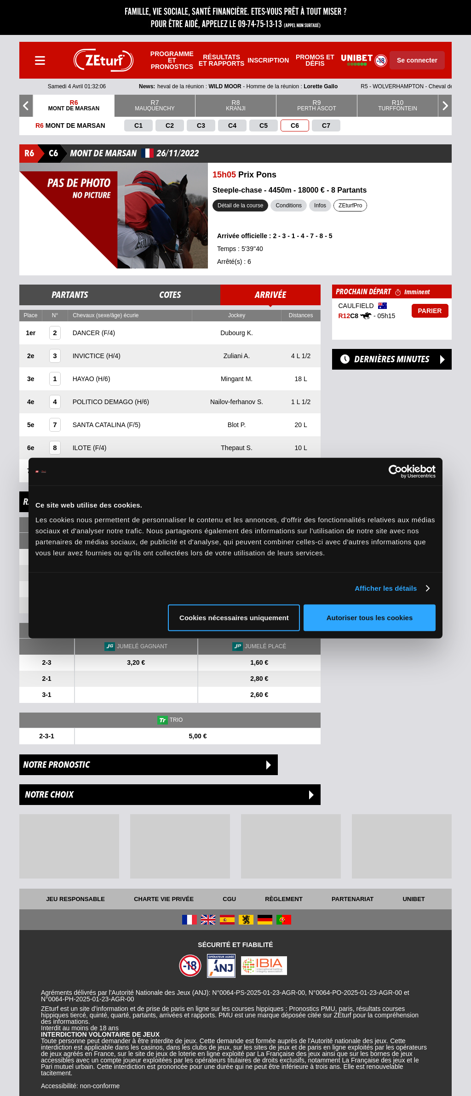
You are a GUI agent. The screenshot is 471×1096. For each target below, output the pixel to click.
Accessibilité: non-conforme (80, 1086)
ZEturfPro (350, 205)
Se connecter (417, 60)
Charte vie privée (164, 899)
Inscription (268, 60)
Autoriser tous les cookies (370, 617)
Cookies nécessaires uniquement (234, 617)
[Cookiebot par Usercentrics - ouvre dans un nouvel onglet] (395, 472)
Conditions (289, 205)
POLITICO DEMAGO (104, 401)
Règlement (284, 899)
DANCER (87, 333)
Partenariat (352, 899)
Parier (430, 310)
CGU (229, 899)
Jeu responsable (75, 899)
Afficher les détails (386, 588)
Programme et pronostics (172, 60)
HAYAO (84, 378)
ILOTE (83, 447)
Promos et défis (315, 60)
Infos (320, 205)
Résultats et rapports (222, 60)
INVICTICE (89, 356)
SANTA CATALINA (100, 424)
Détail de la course (240, 205)
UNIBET (413, 899)
